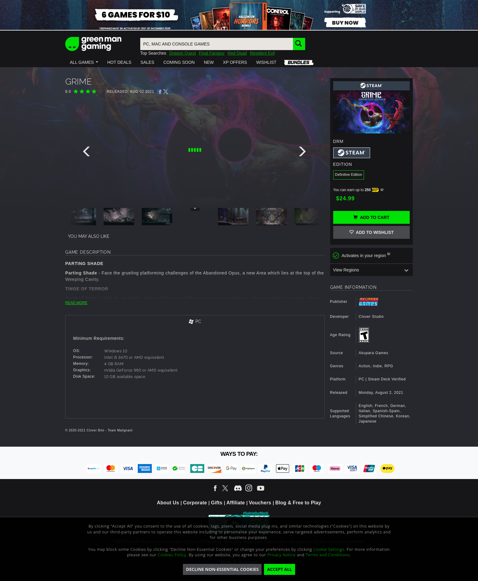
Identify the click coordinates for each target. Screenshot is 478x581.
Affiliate (236, 502)
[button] (84, 62)
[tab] (195, 322)
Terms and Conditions (328, 554)
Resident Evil (262, 53)
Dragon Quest (182, 53)
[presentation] (87, 153)
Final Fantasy (212, 53)
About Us (168, 502)
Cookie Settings (328, 549)
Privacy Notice (281, 554)
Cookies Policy (172, 554)
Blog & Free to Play (298, 502)
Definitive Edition (348, 174)
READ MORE (76, 303)
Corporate (195, 502)
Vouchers (260, 502)
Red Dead (237, 53)
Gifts (216, 502)
